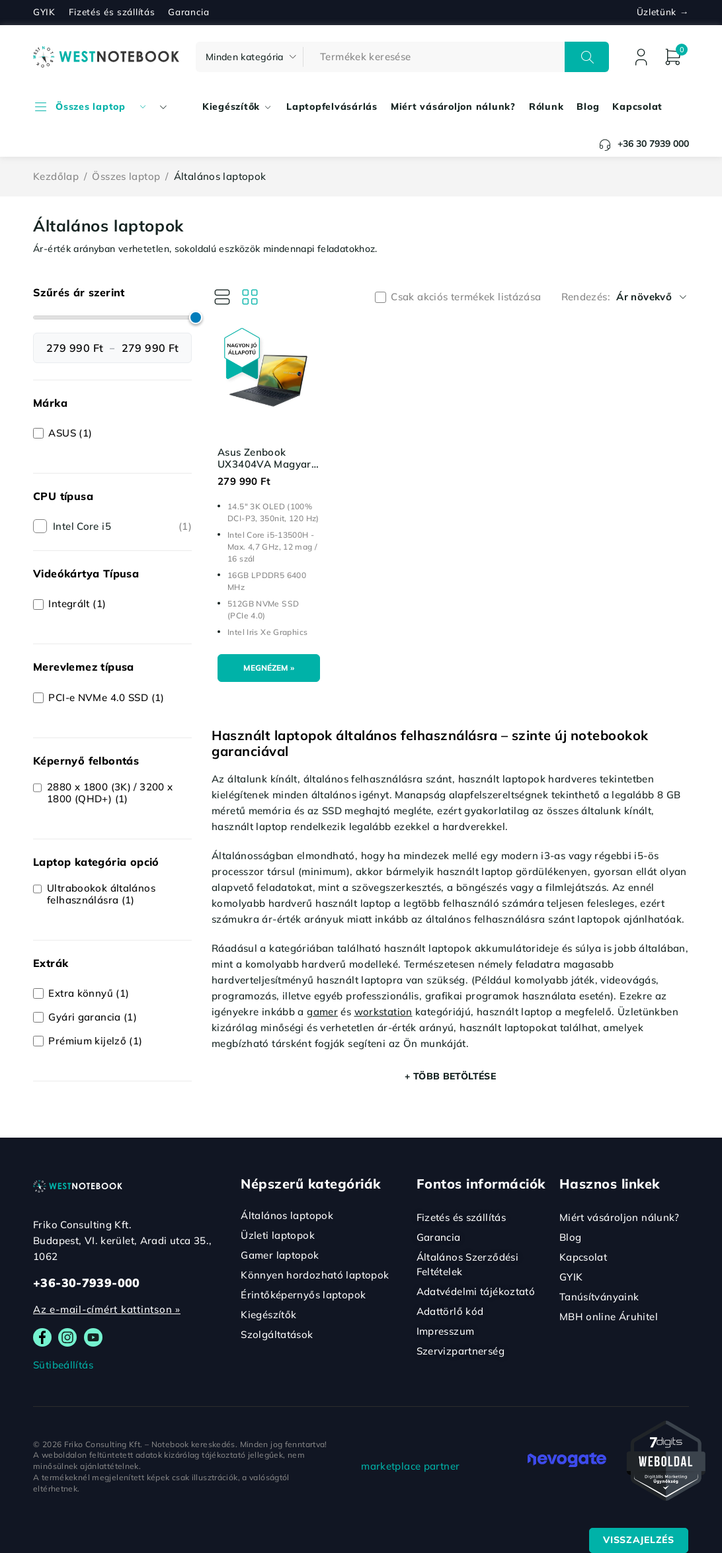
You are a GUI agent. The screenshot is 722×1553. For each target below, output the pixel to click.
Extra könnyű (88, 993)
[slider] (195, 317)
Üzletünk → (663, 12)
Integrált (77, 604)
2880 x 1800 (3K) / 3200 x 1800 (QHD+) (110, 793)
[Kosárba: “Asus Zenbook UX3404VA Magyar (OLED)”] (269, 668)
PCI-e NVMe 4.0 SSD (106, 698)
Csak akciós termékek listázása (466, 297)
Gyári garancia (92, 1017)
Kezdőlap (56, 176)
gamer (322, 1011)
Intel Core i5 (122, 526)
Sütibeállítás (63, 1365)
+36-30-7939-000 (86, 1282)
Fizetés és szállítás (112, 12)
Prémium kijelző (95, 1041)
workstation (383, 1011)
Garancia (188, 12)
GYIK (44, 12)
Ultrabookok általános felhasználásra (101, 894)
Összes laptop (126, 176)
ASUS (70, 433)
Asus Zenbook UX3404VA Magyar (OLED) (264, 464)
